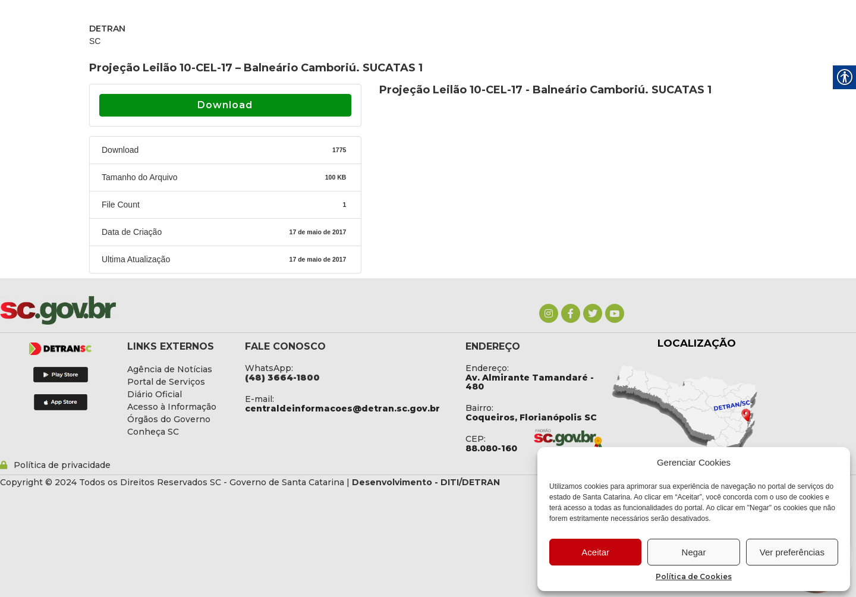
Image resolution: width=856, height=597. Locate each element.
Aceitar (595, 552)
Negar (694, 552)
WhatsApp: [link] (269, 368)
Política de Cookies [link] (694, 576)
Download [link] (225, 105)
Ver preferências (792, 552)
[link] (548, 313)
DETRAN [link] (107, 28)
